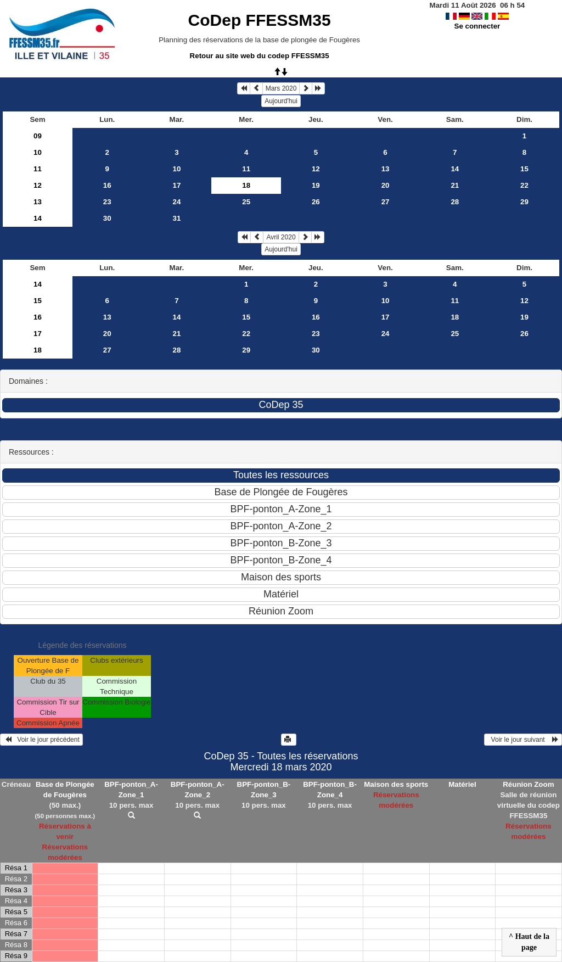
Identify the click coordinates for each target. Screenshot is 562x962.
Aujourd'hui (281, 101)
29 (524, 202)
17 (177, 185)
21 (455, 185)
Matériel (462, 784)
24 (177, 202)
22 (524, 185)
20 (385, 185)
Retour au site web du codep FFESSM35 (259, 56)
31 (177, 218)
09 (37, 136)
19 (316, 185)
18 (455, 317)
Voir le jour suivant (523, 739)
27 (385, 202)
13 (385, 169)
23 (107, 202)
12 (316, 169)
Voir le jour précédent (41, 739)
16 (107, 185)
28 (455, 202)
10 (37, 152)
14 (455, 169)
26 (316, 202)
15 (524, 169)
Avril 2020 (280, 237)
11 (37, 169)
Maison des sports (396, 784)
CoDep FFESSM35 (259, 20)
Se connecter (477, 26)
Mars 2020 (281, 88)
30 (107, 218)
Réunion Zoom (528, 784)
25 (246, 202)
